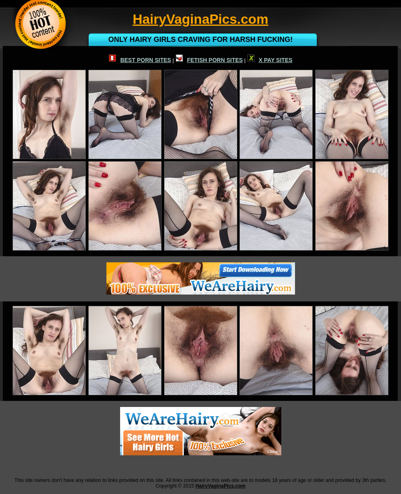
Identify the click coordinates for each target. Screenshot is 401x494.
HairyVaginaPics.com (220, 486)
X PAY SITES (270, 60)
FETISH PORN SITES (209, 60)
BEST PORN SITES (140, 60)
